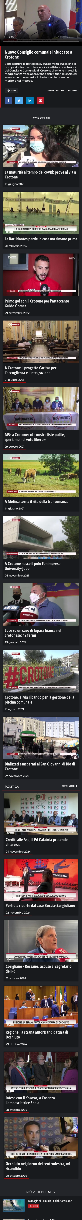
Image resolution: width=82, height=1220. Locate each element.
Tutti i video (70, 786)
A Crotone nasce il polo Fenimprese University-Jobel (32, 566)
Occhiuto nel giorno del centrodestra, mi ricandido (38, 1166)
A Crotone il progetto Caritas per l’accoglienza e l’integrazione (30, 370)
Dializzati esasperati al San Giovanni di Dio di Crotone (40, 766)
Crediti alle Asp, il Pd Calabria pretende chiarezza (37, 842)
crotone (72, 90)
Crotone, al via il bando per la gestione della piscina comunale (39, 699)
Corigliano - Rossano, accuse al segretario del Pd (39, 968)
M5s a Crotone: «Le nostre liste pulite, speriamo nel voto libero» (35, 437)
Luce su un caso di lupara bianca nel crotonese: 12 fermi (33, 632)
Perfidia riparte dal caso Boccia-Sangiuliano (40, 905)
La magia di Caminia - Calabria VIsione (50, 1201)
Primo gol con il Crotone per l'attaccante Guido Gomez (37, 303)
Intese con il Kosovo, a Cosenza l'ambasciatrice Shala (30, 1100)
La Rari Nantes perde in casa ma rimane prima (41, 239)
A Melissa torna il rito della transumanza (37, 501)
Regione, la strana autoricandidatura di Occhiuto (37, 1034)
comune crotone (55, 90)
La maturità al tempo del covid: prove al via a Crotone (40, 174)
